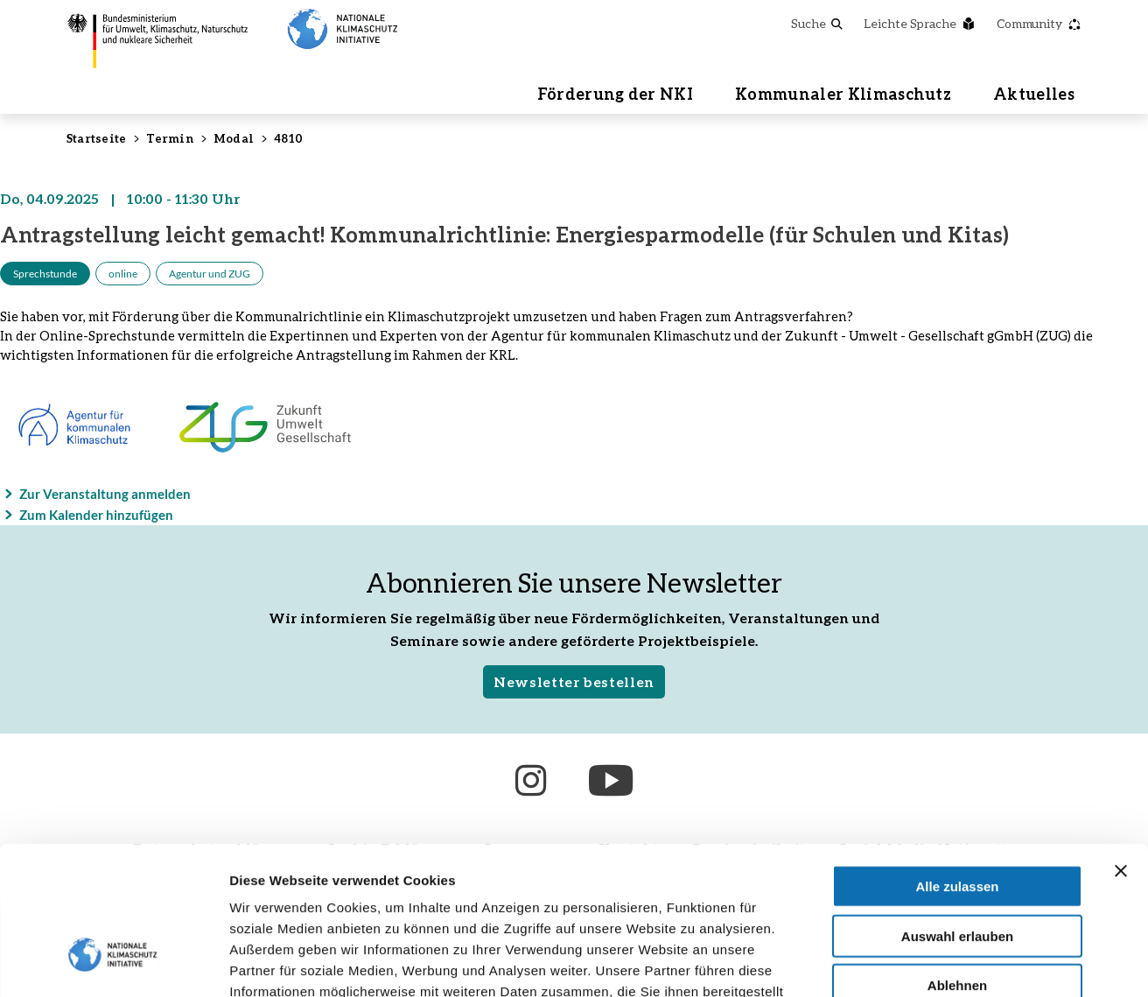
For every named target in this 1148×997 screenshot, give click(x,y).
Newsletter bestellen (574, 681)
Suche (817, 23)
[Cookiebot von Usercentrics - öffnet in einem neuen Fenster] (113, 963)
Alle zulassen (956, 765)
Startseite (96, 138)
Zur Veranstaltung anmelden (105, 494)
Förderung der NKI (615, 93)
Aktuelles (1033, 93)
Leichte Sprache (920, 23)
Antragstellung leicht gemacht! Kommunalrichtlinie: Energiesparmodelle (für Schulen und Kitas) (504, 234)
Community (1039, 23)
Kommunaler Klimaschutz (843, 93)
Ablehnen (957, 864)
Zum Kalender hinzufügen (96, 515)
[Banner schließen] (1121, 750)
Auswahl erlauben (957, 815)
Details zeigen (930, 962)
